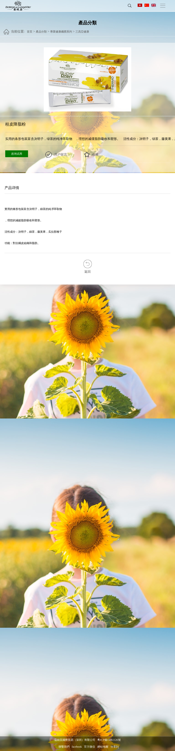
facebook (77, 746)
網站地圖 (102, 746)
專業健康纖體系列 (61, 29)
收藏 (95, 154)
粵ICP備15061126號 (109, 739)
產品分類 (41, 29)
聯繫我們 (64, 746)
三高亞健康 (82, 29)
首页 (29, 29)
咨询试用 (16, 153)
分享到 (115, 746)
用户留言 (60, 154)
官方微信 (89, 746)
